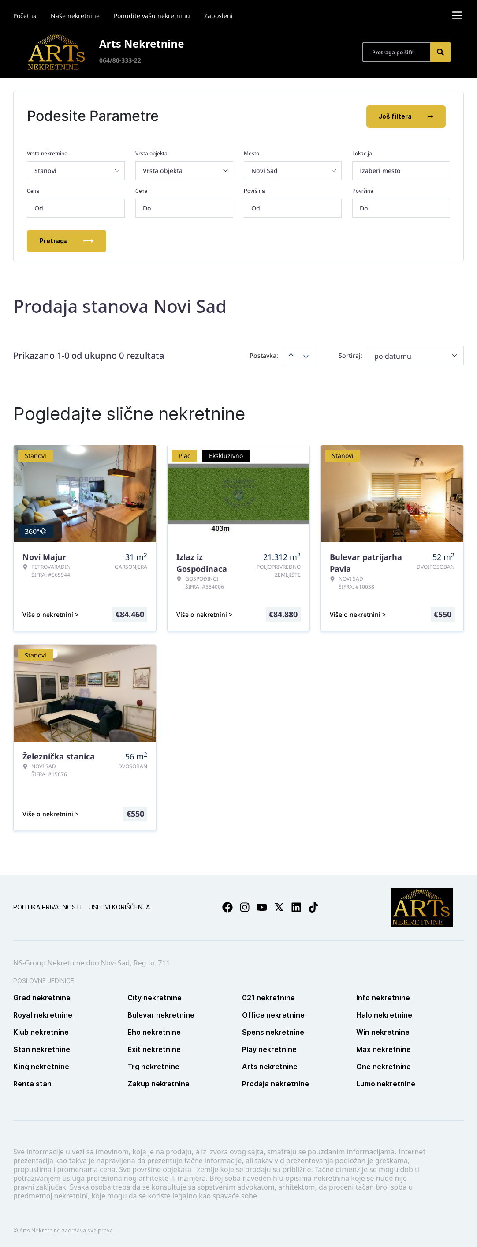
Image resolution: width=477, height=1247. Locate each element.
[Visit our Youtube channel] (262, 906)
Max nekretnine (383, 1048)
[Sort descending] (306, 355)
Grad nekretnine (42, 996)
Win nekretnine (383, 1031)
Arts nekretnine (270, 1065)
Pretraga (66, 240)
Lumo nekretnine (385, 1082)
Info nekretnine (383, 996)
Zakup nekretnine (158, 1082)
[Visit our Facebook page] (227, 906)
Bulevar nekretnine (160, 1014)
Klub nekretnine (41, 1031)
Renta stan (32, 1082)
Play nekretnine (269, 1048)
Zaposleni (218, 15)
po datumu (392, 355)
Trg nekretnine (153, 1065)
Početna (25, 15)
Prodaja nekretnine (275, 1082)
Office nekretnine (273, 1014)
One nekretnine (383, 1065)
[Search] (440, 52)
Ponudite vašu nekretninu (152, 15)
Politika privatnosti (47, 906)
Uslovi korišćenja (119, 906)
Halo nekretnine (384, 1014)
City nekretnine (154, 996)
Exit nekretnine (154, 1048)
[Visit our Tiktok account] (313, 906)
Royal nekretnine (42, 1014)
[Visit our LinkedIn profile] (296, 906)
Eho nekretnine (154, 1031)
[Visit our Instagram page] (244, 906)
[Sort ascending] (291, 355)
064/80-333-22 (120, 60)
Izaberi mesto (380, 169)
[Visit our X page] (279, 906)
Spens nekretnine (273, 1031)
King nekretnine (41, 1065)
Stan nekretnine (41, 1048)
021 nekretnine (268, 996)
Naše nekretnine (75, 15)
